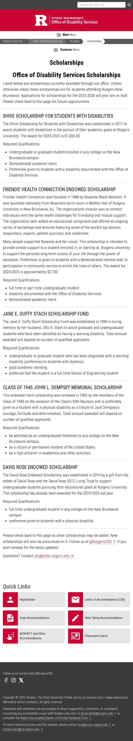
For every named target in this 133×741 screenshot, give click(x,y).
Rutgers (14, 41)
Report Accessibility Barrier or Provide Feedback (56, 718)
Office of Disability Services (47, 41)
